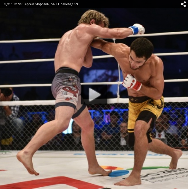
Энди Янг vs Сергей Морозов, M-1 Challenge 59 (40, 4)
